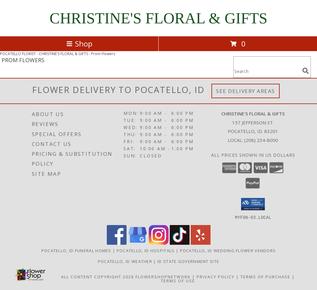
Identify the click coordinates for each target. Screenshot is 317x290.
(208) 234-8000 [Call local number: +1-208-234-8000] (261, 140)
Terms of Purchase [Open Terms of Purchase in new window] (265, 276)
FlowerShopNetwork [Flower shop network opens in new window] (163, 276)
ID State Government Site (188, 261)
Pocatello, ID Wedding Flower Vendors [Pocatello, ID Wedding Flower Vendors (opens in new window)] (228, 250)
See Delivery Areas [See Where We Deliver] (245, 91)
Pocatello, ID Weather (125, 261)
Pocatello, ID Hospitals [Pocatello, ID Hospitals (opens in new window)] (146, 250)
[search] (306, 70)
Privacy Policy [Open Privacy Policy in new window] (216, 276)
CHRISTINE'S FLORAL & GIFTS (159, 18)
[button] (253, 204)
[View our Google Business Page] (138, 243)
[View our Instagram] (159, 243)
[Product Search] (267, 71)
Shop (79, 43)
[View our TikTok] (180, 243)
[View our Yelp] (201, 243)
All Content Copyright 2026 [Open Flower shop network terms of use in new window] (97, 276)
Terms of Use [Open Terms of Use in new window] (178, 280)
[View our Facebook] (117, 243)
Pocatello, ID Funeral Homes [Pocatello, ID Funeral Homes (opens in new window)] (76, 250)
